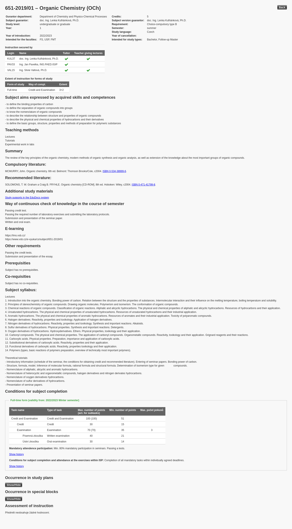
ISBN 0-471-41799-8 (143, 184)
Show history (16, 454)
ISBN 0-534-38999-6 (114, 171)
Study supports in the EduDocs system (27, 197)
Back (282, 7)
